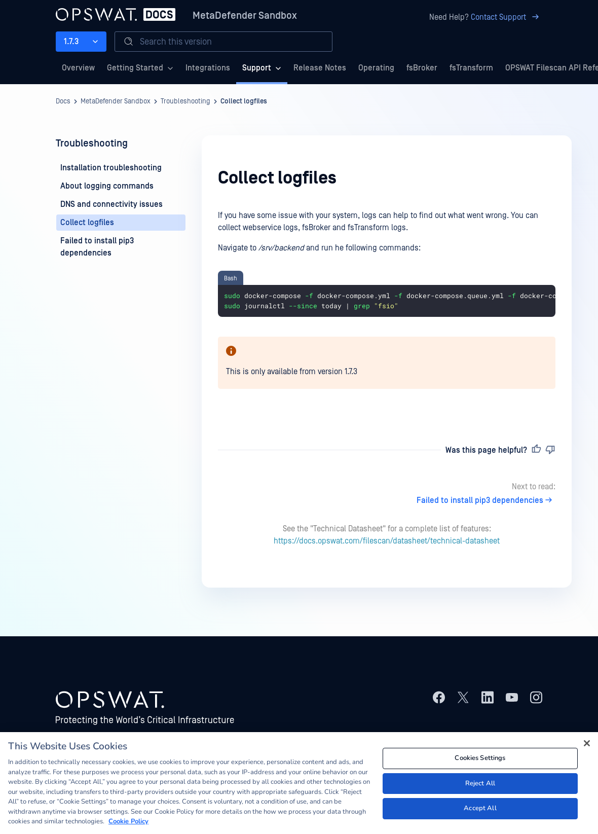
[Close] (587, 746)
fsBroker (421, 67)
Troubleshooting (185, 101)
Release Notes (319, 67)
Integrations (207, 67)
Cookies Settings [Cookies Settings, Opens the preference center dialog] (480, 761)
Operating (376, 67)
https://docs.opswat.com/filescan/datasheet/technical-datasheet (387, 541)
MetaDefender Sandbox (245, 15)
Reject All (480, 786)
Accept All (480, 811)
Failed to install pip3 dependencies (486, 500)
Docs (63, 101)
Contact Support (506, 17)
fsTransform (471, 67)
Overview (78, 67)
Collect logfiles (243, 101)
